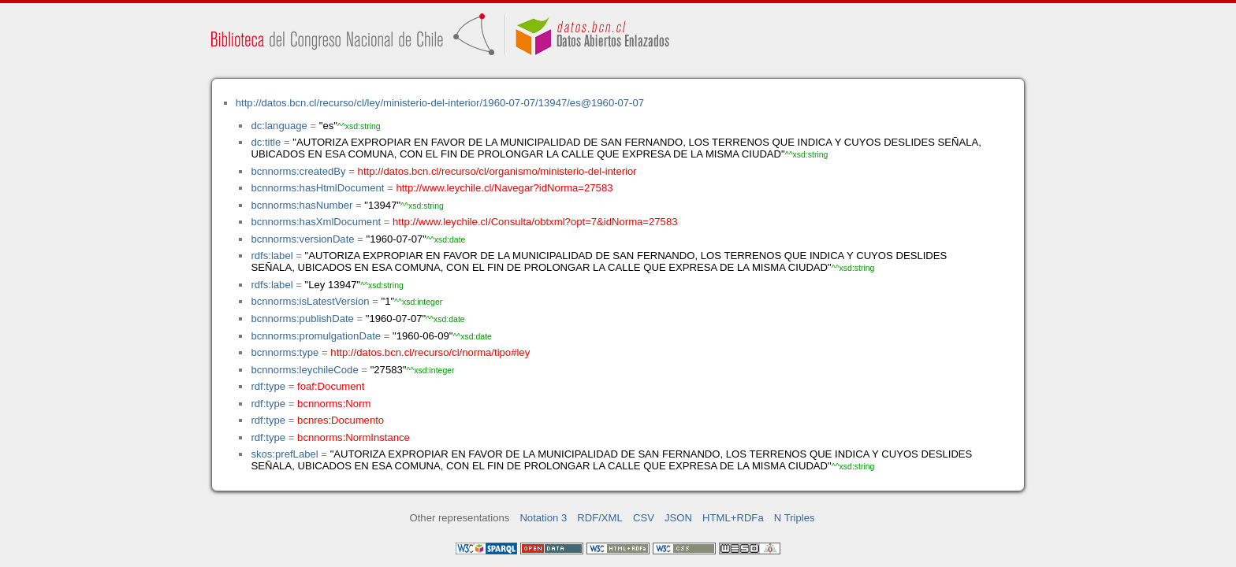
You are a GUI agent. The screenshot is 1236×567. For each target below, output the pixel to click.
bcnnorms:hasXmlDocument (316, 222)
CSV (643, 518)
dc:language (279, 126)
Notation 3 (543, 518)
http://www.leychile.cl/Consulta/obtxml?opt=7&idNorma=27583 (535, 222)
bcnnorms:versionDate (302, 239)
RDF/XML (600, 518)
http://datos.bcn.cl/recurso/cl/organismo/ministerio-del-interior (497, 171)
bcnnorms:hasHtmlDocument (317, 188)
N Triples (794, 518)
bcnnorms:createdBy (298, 171)
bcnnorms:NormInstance (353, 437)
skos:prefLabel (284, 454)
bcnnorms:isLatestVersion (310, 301)
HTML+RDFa (733, 518)
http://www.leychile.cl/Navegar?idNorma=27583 (504, 188)
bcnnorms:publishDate (302, 318)
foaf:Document (330, 386)
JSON (678, 518)
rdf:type (268, 386)
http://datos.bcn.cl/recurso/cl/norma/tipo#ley (430, 352)
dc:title (266, 142)
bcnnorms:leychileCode (304, 370)
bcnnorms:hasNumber (301, 205)
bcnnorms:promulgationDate (316, 336)
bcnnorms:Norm (333, 404)
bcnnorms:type (284, 352)
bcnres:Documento (340, 420)
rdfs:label (271, 255)
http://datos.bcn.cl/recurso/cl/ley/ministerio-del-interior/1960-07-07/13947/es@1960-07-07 (440, 103)
